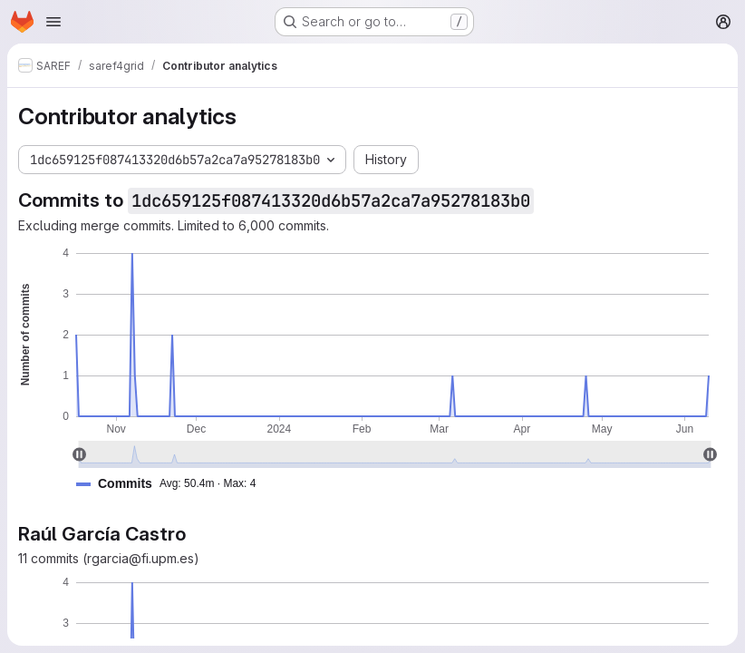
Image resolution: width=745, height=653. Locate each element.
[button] (173, 483)
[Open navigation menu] (53, 21)
